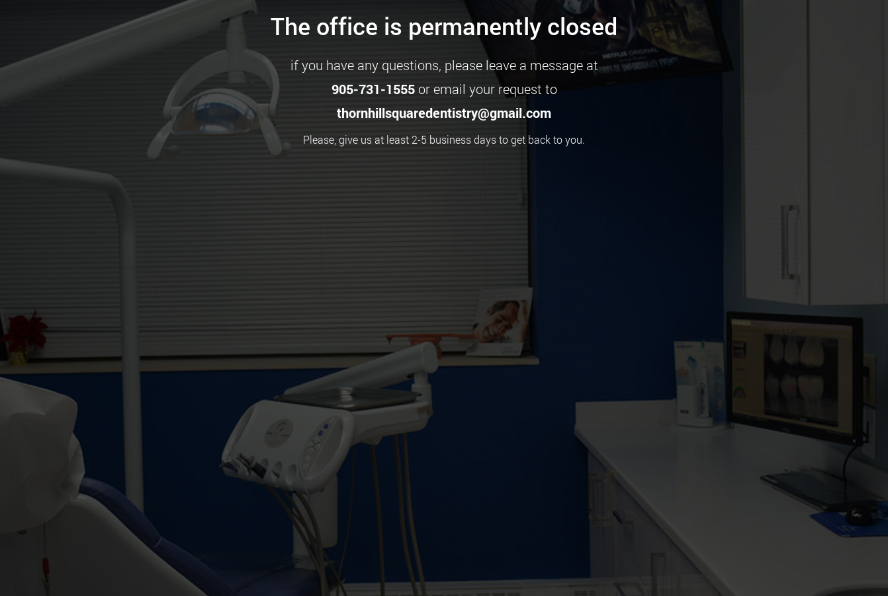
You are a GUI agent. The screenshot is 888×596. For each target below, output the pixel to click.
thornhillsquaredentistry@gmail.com (444, 112)
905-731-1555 (373, 88)
